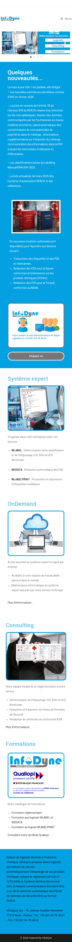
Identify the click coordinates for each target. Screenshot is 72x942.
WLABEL (17, 450)
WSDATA (17, 469)
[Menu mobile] (66, 18)
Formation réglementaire (27, 812)
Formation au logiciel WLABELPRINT (33, 827)
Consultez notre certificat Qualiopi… (29, 835)
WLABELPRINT (21, 479)
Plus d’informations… (20, 602)
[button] (7, 43)
